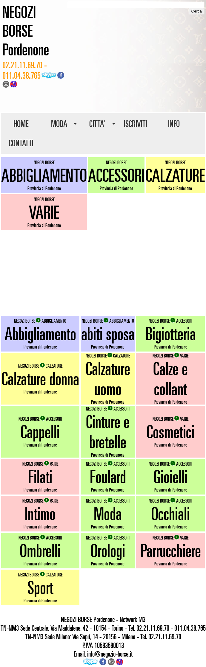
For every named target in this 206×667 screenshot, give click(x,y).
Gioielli (170, 476)
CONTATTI (21, 143)
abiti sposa (108, 333)
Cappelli (40, 431)
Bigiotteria (170, 333)
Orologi (107, 550)
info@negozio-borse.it (110, 654)
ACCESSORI (116, 175)
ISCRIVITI (135, 124)
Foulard (108, 476)
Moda (108, 513)
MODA (59, 124)
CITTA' (97, 124)
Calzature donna (40, 378)
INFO (174, 124)
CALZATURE (175, 175)
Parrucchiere (170, 550)
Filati (40, 476)
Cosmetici (170, 431)
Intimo (40, 513)
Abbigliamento (40, 333)
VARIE (44, 212)
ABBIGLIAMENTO (44, 175)
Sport (40, 587)
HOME (20, 124)
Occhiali (170, 513)
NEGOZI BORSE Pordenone (25, 30)
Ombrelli (40, 550)
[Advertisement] (103, 273)
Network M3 (132, 619)
